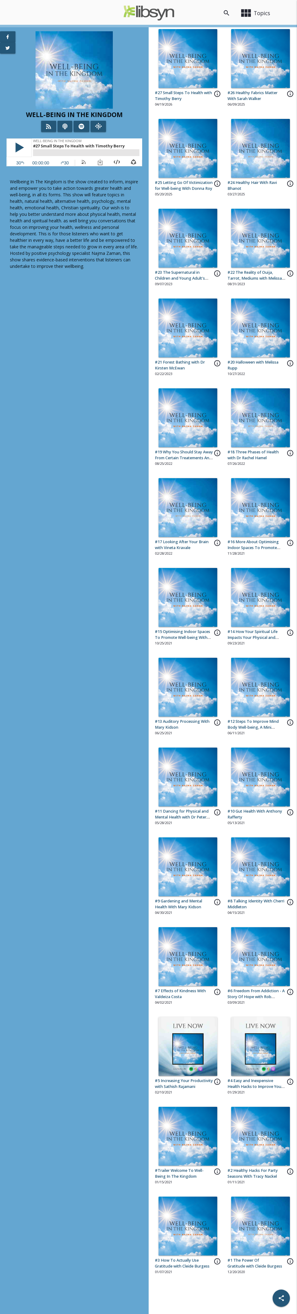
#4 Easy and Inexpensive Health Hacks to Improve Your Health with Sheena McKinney (255, 1086)
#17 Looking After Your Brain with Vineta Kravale (182, 544)
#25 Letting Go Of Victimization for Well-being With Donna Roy (184, 185)
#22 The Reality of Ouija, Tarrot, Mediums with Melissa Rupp (254, 278)
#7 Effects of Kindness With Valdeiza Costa (180, 993)
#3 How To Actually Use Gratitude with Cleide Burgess (182, 1263)
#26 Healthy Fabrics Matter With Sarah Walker (252, 95)
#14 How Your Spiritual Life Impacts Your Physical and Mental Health (252, 637)
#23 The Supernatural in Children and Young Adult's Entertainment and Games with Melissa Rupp (183, 281)
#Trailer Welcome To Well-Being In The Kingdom (179, 1173)
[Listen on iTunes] (64, 126)
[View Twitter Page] (7, 48)
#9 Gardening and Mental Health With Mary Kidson (178, 904)
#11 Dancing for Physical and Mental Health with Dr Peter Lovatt (182, 817)
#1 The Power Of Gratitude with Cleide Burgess (254, 1263)
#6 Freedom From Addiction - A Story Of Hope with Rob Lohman (256, 996)
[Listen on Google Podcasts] (98, 126)
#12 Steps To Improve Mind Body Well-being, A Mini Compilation (253, 727)
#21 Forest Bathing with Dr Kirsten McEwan (180, 365)
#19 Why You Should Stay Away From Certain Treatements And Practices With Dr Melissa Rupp (184, 457)
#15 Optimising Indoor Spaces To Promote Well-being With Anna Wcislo (182, 637)
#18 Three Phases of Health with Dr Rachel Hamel (253, 455)
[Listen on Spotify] (81, 126)
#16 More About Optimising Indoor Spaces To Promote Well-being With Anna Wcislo (253, 547)
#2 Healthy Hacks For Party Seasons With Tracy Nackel (252, 1173)
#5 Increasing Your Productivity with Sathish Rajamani (184, 1083)
